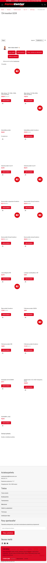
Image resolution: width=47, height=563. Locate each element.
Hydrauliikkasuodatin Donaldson (31, 130)
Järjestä (33, 40)
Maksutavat (4, 504)
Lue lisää (26, 558)
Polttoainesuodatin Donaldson (31, 344)
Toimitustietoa (4, 500)
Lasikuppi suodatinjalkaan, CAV (31, 272)
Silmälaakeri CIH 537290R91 (7, 379)
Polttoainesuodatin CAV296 (30, 308)
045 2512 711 (4, 478)
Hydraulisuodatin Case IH (7, 165)
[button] (2, 103)
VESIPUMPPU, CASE (5, 416)
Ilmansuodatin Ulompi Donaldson (31, 201)
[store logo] (14, 4)
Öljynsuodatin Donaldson (7, 308)
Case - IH (25, 9)
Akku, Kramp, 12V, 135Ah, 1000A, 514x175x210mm (8, 94)
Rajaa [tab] (3, 40)
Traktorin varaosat (17, 9)
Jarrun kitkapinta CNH (6, 272)
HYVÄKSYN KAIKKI (6, 558)
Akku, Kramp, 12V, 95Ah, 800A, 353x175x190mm (31, 94)
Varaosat (8, 9)
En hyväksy (13, 558)
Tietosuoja (4, 512)
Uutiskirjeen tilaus (5, 515)
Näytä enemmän (20, 558)
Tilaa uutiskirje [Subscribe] (8, 533)
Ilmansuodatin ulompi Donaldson (31, 237)
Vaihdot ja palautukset (6, 508)
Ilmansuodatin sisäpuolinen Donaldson (10, 201)
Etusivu (2, 9)
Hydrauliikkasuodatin (6, 130)
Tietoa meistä (4, 493)
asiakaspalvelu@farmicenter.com (9, 476)
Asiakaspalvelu (4, 497)
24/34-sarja (32, 9)
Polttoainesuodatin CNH (6, 344)
